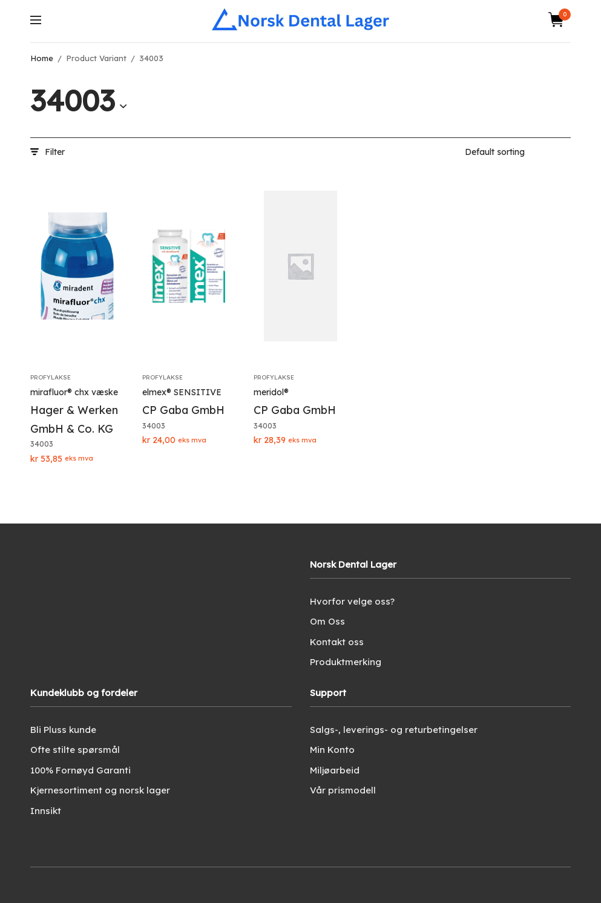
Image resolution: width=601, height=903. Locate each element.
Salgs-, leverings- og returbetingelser (394, 729)
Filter (47, 152)
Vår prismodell (343, 790)
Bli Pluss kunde (63, 729)
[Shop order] (518, 152)
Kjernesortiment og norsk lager (100, 790)
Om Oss (327, 621)
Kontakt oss (337, 642)
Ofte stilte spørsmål (75, 749)
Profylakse (50, 377)
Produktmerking (345, 662)
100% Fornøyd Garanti (80, 770)
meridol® (271, 392)
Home (41, 58)
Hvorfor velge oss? (352, 601)
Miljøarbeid (335, 770)
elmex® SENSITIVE (182, 392)
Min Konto (332, 749)
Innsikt (45, 810)
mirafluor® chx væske (74, 392)
